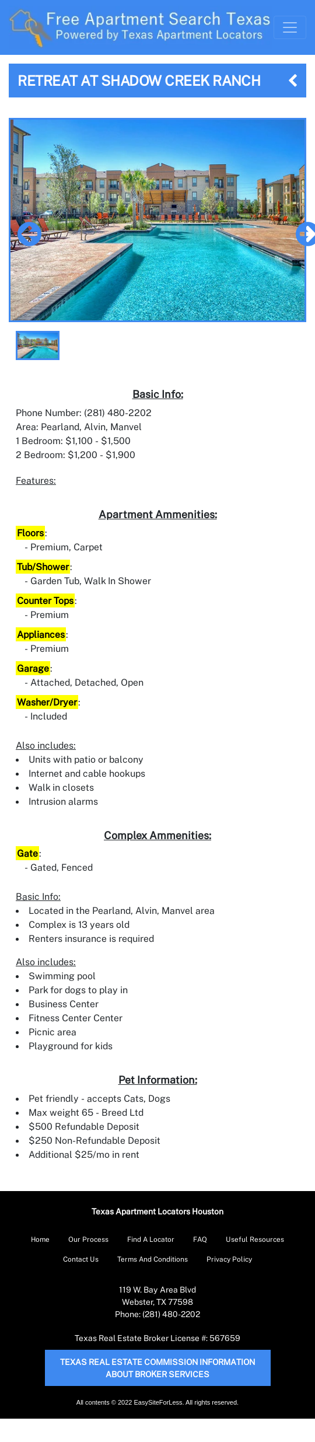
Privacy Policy (229, 1259)
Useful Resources (255, 1239)
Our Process (88, 1239)
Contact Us (81, 1259)
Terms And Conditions (152, 1259)
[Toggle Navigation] (290, 27)
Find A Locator (150, 1239)
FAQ (200, 1239)
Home (40, 1239)
